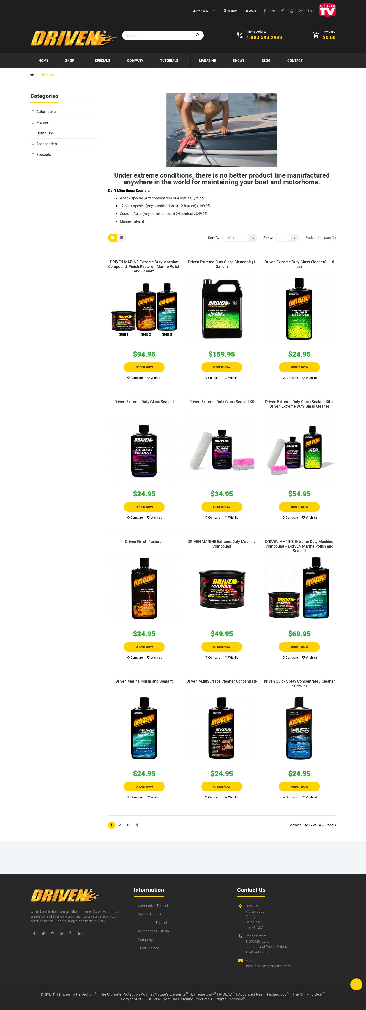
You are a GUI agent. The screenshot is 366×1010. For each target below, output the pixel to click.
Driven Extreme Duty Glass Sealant (144, 402)
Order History (148, 948)
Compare (135, 378)
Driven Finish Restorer (144, 542)
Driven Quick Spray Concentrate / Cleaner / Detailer (299, 684)
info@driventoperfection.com (268, 966)
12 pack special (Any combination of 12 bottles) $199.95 (165, 205)
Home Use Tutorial (152, 922)
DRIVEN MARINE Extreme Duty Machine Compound (222, 544)
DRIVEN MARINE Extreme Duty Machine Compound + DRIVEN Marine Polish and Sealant (299, 546)
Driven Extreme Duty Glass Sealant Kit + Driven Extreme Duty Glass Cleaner (299, 404)
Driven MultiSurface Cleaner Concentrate (221, 681)
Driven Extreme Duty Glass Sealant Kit (221, 402)
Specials (43, 155)
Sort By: (214, 237)
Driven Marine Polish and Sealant (144, 681)
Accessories (46, 144)
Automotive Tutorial (153, 906)
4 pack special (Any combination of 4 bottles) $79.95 (162, 198)
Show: (268, 237)
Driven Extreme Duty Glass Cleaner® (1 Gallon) (221, 265)
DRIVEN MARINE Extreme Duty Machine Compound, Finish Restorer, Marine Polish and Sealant (144, 266)
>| (136, 825)
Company (145, 939)
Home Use (45, 133)
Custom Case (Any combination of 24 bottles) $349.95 (163, 213)
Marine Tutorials (150, 914)
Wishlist (154, 378)
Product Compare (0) (320, 237)
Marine (48, 75)
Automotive (46, 112)
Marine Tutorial (132, 221)
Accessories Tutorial (154, 931)
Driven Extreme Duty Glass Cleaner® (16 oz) (299, 265)
